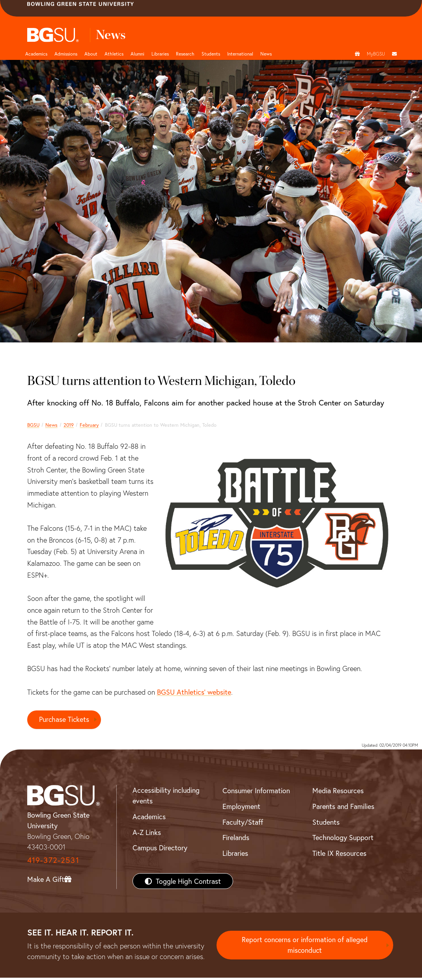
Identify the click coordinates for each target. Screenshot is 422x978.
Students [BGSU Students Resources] (326, 822)
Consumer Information (256, 791)
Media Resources (338, 791)
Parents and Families (343, 806)
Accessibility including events (166, 796)
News (51, 425)
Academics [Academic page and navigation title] (36, 53)
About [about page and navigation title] (90, 53)
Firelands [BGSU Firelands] (235, 837)
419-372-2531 (53, 860)
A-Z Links (147, 832)
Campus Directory (160, 848)
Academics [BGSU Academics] (149, 816)
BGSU (33, 425)
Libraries (160, 53)
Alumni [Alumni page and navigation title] (137, 53)
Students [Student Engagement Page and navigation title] (211, 53)
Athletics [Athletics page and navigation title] (114, 53)
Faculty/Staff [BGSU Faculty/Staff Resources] (242, 822)
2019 (68, 425)
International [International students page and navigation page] (240, 53)
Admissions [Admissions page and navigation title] (65, 53)
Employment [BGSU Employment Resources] (241, 806)
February (89, 425)
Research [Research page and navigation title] (185, 53)
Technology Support (342, 837)
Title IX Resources (339, 853)
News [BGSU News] (266, 53)
